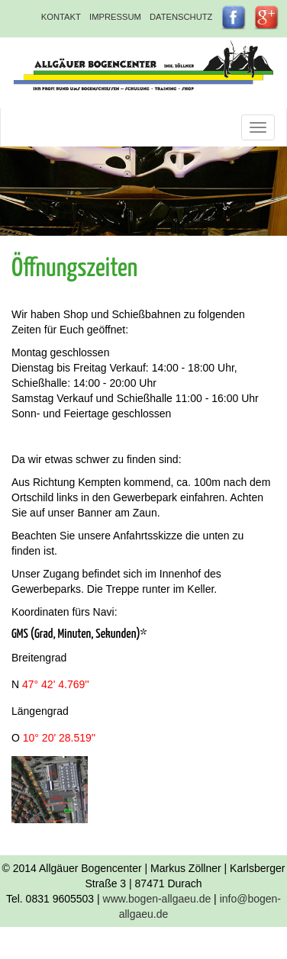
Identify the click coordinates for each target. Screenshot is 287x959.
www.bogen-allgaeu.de (157, 899)
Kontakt (61, 16)
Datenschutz (181, 16)
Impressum (115, 16)
